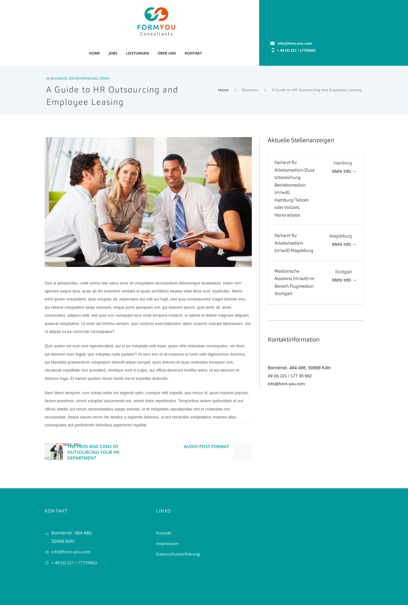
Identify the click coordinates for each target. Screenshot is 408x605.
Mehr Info (344, 148)
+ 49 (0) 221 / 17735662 (336, 23)
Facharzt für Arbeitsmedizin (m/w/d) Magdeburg (293, 220)
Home (224, 67)
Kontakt (164, 510)
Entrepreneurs (83, 55)
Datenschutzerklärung (179, 531)
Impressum (168, 521)
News (105, 55)
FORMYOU (54, 587)
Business (59, 55)
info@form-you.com (287, 360)
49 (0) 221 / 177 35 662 (291, 352)
